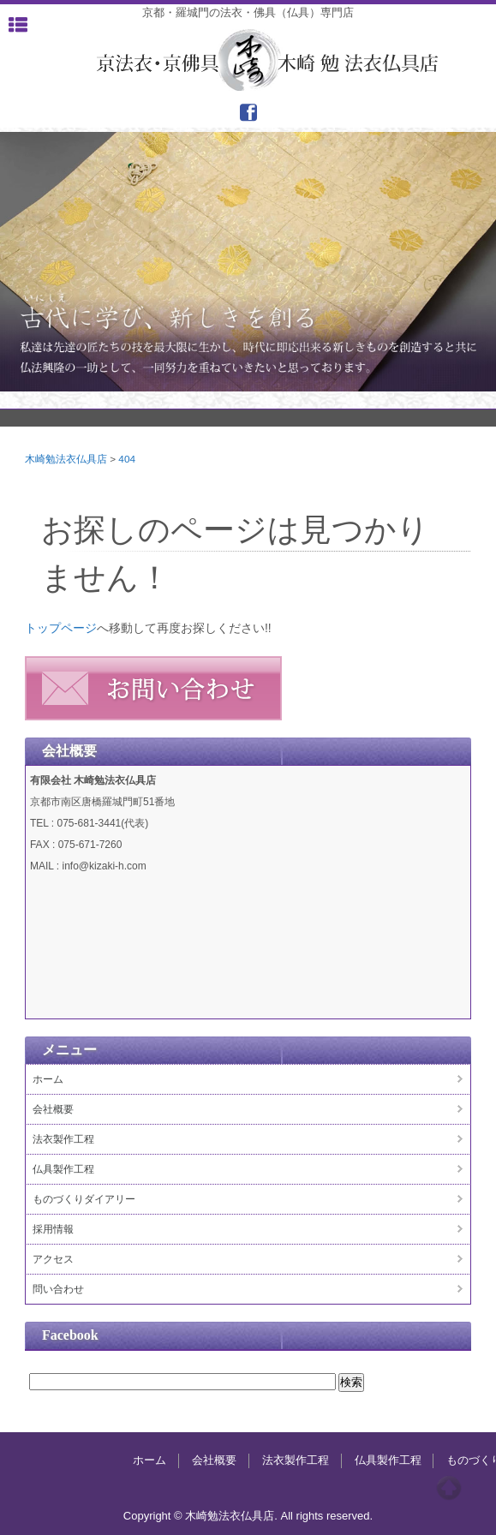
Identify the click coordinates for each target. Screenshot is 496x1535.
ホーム (48, 1079)
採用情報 (53, 1229)
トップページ (61, 628)
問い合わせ (58, 1289)
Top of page (449, 1488)
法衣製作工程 (63, 1139)
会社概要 (53, 1109)
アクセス (53, 1259)
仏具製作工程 (63, 1169)
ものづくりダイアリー (84, 1199)
